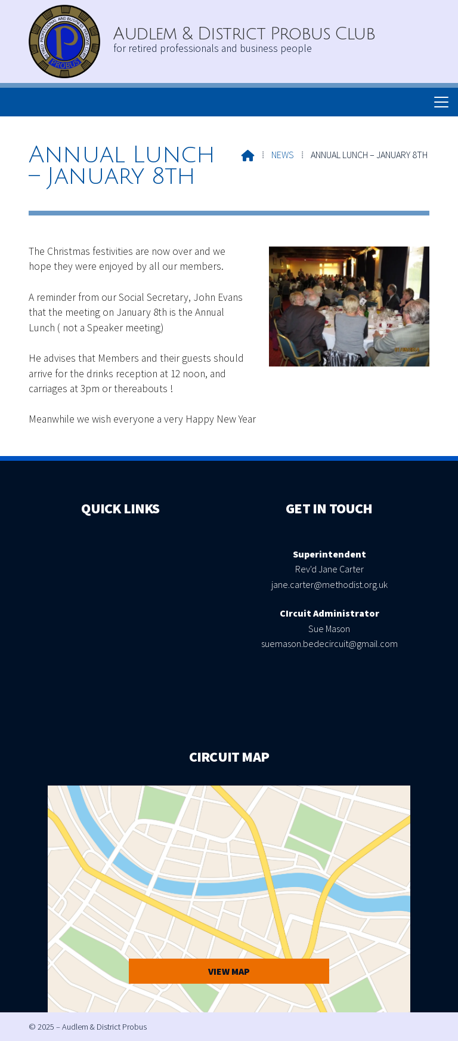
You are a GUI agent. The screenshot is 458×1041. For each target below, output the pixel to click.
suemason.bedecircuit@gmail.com (329, 643)
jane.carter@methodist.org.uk (329, 584)
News (282, 155)
